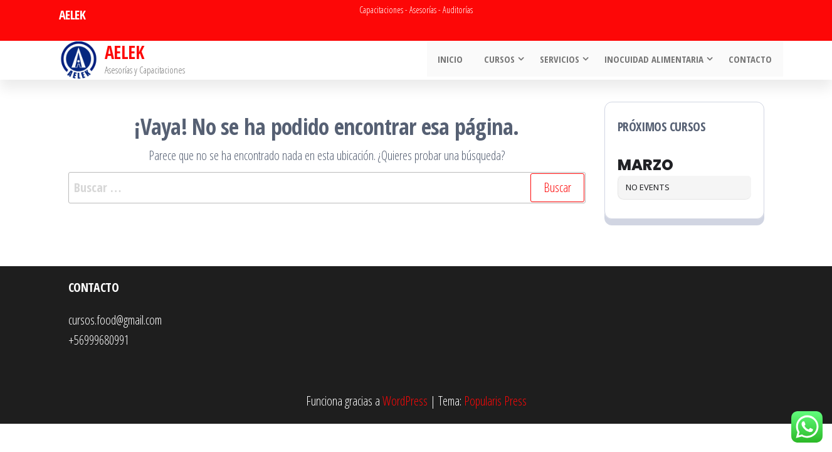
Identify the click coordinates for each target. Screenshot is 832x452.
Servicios (561, 60)
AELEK (124, 52)
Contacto (752, 60)
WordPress (405, 400)
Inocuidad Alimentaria (655, 60)
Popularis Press (495, 400)
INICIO (454, 60)
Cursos (501, 60)
